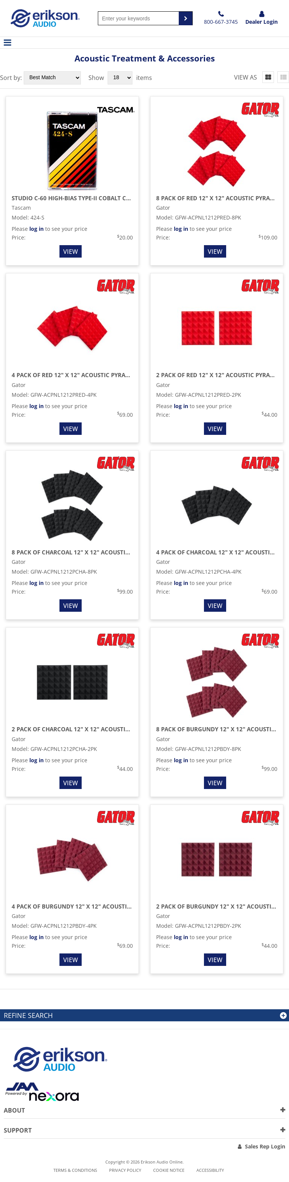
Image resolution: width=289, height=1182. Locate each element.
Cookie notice (168, 1170)
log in (36, 228)
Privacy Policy (125, 1170)
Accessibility (210, 1170)
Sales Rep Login (265, 1146)
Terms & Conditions (75, 1170)
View (70, 251)
